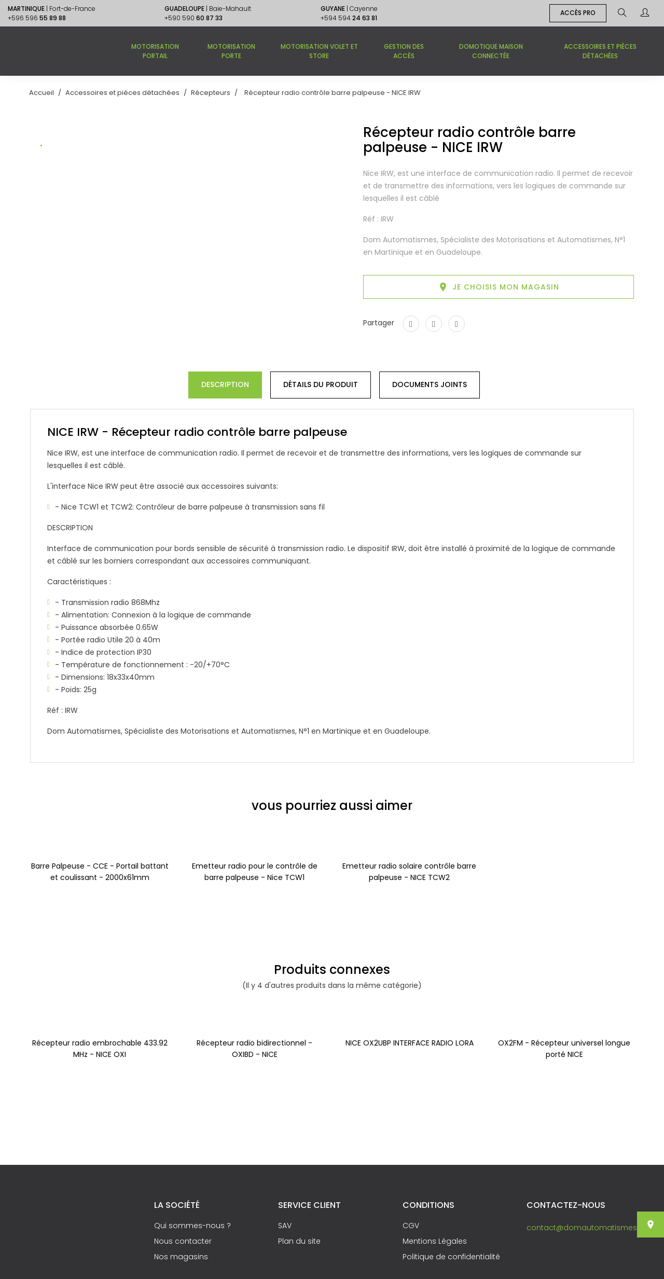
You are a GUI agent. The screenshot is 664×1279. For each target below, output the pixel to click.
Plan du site (299, 1241)
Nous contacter (183, 1241)
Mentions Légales (435, 1241)
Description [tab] (225, 384)
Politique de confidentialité (451, 1256)
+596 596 (37, 17)
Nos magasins (181, 1256)
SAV (285, 1225)
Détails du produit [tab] (320, 384)
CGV (411, 1225)
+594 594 (349, 17)
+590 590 (193, 17)
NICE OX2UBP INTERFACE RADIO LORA (409, 1043)
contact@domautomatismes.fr (585, 1227)
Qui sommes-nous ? (192, 1225)
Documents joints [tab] (429, 384)
